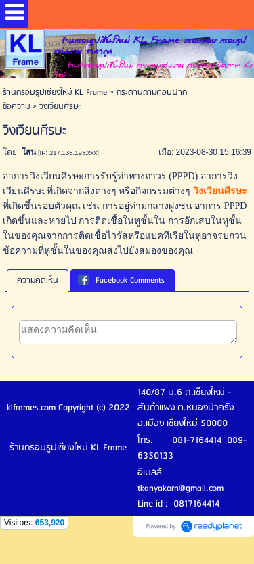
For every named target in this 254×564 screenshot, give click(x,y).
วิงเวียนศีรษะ (220, 191)
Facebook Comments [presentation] (121, 280)
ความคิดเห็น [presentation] (37, 280)
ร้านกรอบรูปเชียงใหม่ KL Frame (55, 92)
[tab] (37, 280)
